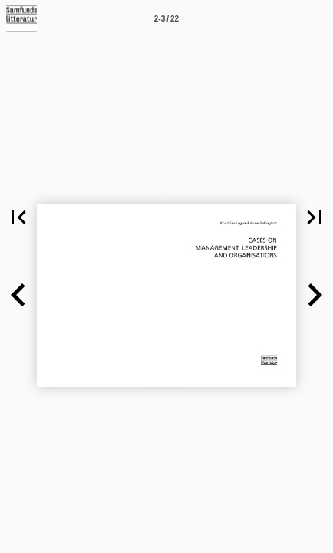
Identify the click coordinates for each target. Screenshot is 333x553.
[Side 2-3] (166, 18)
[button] (18, 217)
